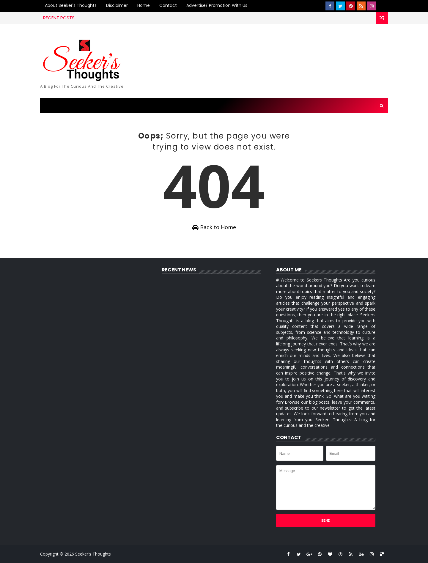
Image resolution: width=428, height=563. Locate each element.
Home (143, 5)
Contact (168, 5)
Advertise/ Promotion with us (216, 5)
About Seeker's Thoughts (71, 5)
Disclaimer (117, 5)
